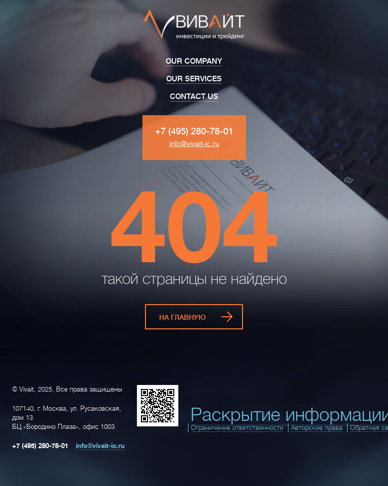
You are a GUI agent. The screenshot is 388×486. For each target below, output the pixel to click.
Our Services (194, 79)
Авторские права (317, 427)
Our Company (194, 61)
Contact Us (194, 96)
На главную (182, 317)
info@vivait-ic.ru (194, 143)
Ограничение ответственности (237, 427)
